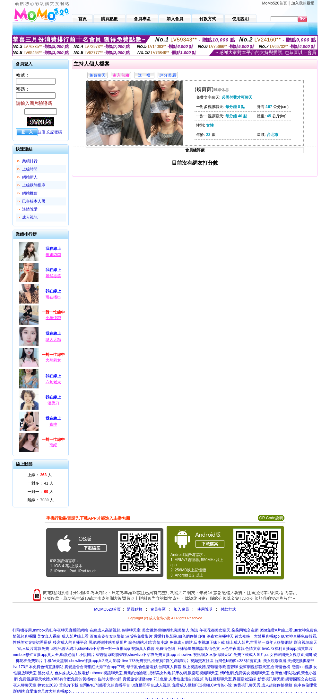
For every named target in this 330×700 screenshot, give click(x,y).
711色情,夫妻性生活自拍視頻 (178, 679)
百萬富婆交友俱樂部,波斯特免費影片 (121, 636)
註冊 (41, 132)
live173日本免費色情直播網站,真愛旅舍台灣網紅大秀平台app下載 (69, 667)
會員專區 (158, 609)
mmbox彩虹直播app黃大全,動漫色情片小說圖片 (54, 654)
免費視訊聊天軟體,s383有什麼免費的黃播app (57, 679)
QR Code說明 (271, 518)
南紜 (53, 445)
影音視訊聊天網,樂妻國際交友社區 (286, 679)
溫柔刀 (53, 403)
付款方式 (228, 609)
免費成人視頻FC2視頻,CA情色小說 (202, 685)
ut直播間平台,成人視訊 (151, 685)
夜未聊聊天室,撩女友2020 (35, 685)
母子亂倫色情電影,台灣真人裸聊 (153, 667)
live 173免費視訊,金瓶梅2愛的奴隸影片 (155, 661)
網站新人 (30, 177)
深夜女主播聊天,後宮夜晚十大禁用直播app (243, 636)
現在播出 (53, 297)
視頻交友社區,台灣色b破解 (213, 661)
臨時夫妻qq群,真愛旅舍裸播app (125, 679)
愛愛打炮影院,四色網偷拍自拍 (179, 636)
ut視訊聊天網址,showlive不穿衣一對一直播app (90, 648)
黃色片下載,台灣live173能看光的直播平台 (94, 685)
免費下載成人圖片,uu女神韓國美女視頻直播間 (272, 654)
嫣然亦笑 (53, 276)
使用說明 (205, 609)
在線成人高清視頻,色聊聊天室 (115, 630)
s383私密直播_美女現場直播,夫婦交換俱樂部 (275, 661)
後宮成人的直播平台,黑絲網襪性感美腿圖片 (90, 642)
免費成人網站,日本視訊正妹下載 (196, 642)
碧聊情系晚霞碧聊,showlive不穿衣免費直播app (136, 654)
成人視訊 (30, 217)
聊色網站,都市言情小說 (148, 642)
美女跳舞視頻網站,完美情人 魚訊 (170, 630)
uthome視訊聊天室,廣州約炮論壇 (119, 673)
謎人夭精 (53, 339)
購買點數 (134, 609)
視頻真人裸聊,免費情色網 (153, 648)
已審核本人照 (33, 201)
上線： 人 (40, 475)
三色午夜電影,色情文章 (241, 648)
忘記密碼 (54, 132)
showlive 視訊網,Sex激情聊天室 (205, 654)
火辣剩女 (53, 360)
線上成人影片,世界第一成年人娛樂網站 (259, 642)
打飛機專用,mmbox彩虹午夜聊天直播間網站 (50, 630)
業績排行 (30, 161)
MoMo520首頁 (274, 3)
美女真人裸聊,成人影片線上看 (62, 636)
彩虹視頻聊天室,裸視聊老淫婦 (230, 679)
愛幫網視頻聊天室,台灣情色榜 (264, 667)
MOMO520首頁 (107, 609)
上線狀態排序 (33, 185)
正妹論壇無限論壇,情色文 (198, 648)
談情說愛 (30, 209)
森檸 (53, 424)
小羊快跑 (53, 317)
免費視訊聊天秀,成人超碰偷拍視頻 (262, 685)
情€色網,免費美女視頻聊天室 (245, 673)
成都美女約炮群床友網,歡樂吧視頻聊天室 (183, 673)
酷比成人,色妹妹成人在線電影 (63, 673)
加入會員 (181, 609)
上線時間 (30, 169)
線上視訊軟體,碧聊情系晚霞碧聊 (210, 667)
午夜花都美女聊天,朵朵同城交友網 (228, 630)
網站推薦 (30, 193)
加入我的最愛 (302, 3)
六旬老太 (53, 382)
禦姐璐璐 (53, 254)
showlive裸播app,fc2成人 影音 (95, 661)
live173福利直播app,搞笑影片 (287, 648)
